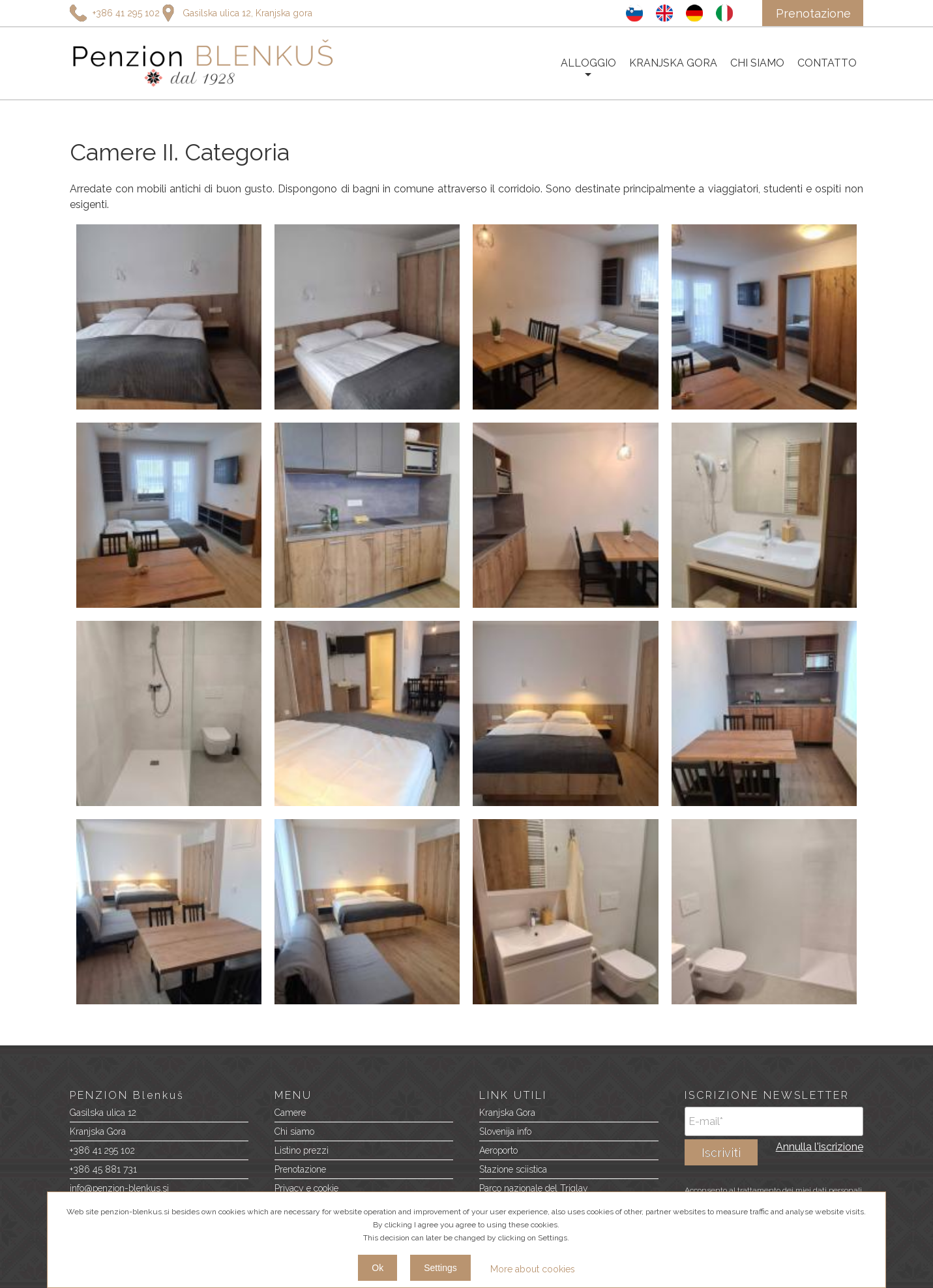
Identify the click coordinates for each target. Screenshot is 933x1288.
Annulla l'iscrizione (819, 1147)
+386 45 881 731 (103, 1169)
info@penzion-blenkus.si (119, 1188)
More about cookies (532, 1269)
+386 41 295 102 (102, 1150)
